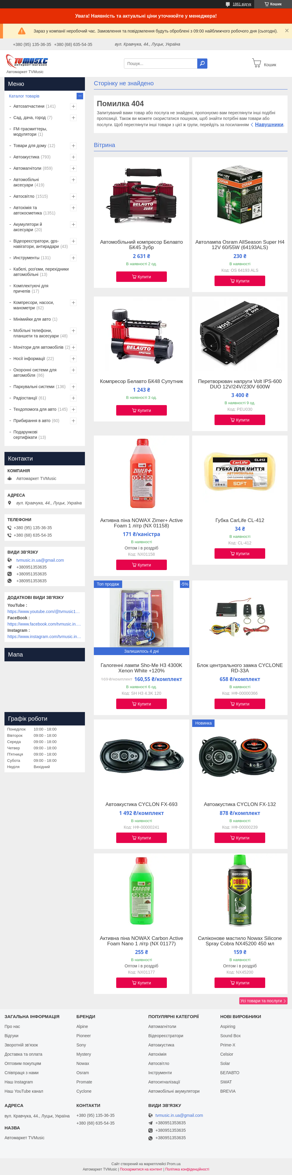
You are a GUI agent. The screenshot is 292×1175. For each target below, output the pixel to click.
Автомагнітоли (27, 168)
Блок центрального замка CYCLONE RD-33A (240, 668)
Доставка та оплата (23, 1054)
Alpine (82, 1026)
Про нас (12, 1026)
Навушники (269, 124)
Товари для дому (29, 145)
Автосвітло (23, 196)
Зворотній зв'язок (21, 1045)
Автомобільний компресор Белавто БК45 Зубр (141, 245)
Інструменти (160, 1072)
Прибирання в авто (31, 420)
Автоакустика (26, 157)
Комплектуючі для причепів (30, 288)
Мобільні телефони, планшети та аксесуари (36, 333)
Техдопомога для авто (34, 409)
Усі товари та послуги (261, 1000)
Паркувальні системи (33, 386)
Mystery (83, 1054)
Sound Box (230, 1035)
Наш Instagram (18, 1082)
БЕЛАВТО (229, 1072)
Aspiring (227, 1026)
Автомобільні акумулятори (174, 1091)
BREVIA (227, 1091)
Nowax (82, 1063)
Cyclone (83, 1091)
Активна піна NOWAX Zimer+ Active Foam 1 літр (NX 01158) (141, 523)
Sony (81, 1045)
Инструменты (26, 257)
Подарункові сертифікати (25, 435)
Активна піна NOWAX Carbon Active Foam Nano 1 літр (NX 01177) (141, 941)
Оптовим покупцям (22, 1063)
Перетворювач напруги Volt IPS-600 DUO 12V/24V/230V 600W (240, 384)
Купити (144, 276)
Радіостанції (25, 398)
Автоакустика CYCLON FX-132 (240, 804)
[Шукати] (202, 63)
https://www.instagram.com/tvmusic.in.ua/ (44, 636)
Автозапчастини (28, 106)
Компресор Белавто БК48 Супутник (141, 381)
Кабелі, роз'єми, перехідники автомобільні (41, 272)
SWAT (226, 1082)
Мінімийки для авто (32, 319)
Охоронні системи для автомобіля (35, 373)
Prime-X (227, 1045)
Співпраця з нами (21, 1072)
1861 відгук (242, 4)
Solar (225, 1063)
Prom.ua (174, 1164)
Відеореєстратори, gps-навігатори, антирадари (36, 244)
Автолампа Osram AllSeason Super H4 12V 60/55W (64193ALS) (240, 245)
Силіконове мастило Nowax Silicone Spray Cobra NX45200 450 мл (240, 941)
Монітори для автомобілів (38, 347)
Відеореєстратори (165, 1035)
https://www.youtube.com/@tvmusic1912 (44, 611)
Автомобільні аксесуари (26, 182)
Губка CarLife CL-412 (239, 520)
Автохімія (157, 1054)
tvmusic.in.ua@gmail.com (40, 560)
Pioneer (83, 1035)
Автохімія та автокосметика (27, 210)
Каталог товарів (24, 96)
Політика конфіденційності (187, 1169)
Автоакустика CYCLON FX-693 (141, 804)
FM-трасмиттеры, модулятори (30, 131)
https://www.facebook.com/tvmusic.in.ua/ (44, 624)
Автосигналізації (164, 1082)
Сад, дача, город (29, 117)
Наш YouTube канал (23, 1091)
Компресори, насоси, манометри (33, 305)
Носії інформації (29, 358)
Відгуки (11, 1035)
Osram (82, 1072)
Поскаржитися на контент (141, 1169)
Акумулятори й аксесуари (27, 227)
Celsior (226, 1054)
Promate (84, 1082)
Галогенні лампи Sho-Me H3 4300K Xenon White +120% (141, 668)
